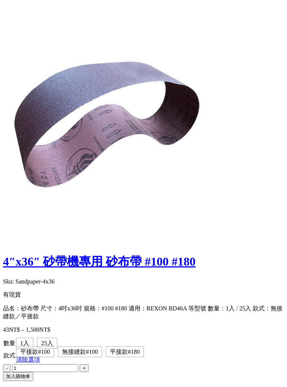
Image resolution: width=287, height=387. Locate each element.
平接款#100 (35, 352)
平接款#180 (125, 352)
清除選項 (28, 359)
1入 (24, 343)
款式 (9, 355)
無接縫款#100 (80, 352)
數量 (9, 343)
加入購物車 (18, 376)
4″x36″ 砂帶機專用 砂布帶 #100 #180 (99, 261)
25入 (47, 343)
